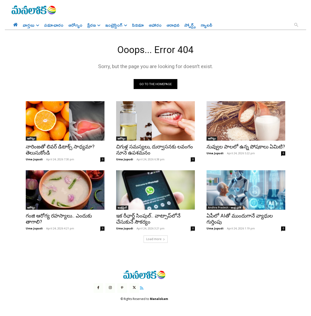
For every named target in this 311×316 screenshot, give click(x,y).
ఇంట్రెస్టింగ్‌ (122, 208)
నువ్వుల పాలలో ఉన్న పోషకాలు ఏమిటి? (246, 147)
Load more (155, 239)
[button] (296, 25)
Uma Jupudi (34, 160)
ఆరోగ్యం (31, 139)
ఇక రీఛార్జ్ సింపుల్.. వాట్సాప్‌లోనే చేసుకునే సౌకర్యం (148, 219)
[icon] (141, 288)
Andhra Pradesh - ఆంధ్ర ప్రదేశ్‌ (224, 208)
